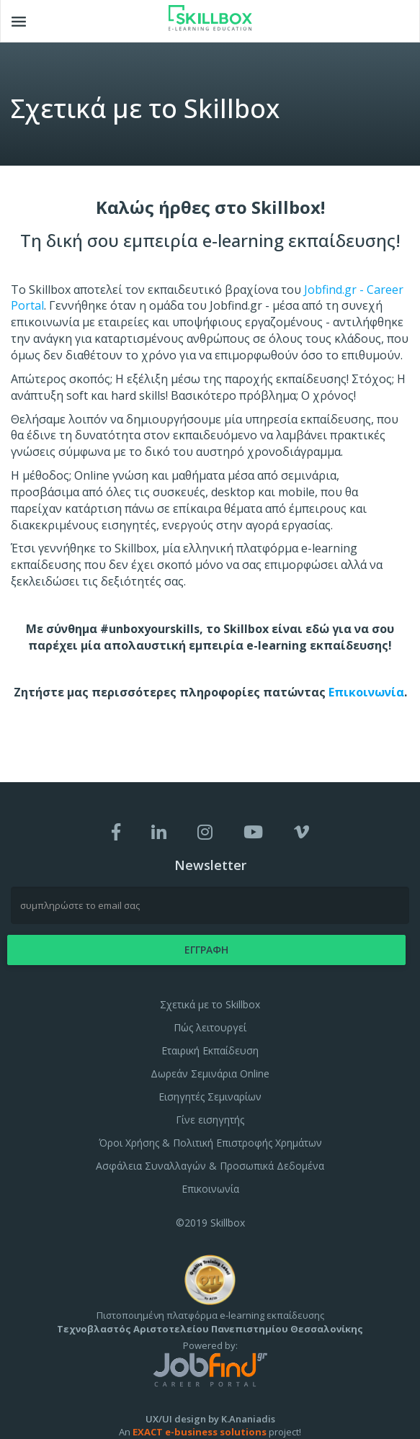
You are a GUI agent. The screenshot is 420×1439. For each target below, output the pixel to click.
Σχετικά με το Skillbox (210, 1004)
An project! (210, 1431)
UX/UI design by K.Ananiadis (210, 1418)
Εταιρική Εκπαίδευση (210, 1050)
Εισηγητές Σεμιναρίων (210, 1096)
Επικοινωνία (366, 692)
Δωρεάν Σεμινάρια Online (210, 1073)
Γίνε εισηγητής (210, 1119)
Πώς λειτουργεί (210, 1027)
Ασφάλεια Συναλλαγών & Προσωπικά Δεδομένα (210, 1166)
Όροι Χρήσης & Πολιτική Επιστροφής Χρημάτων (210, 1142)
